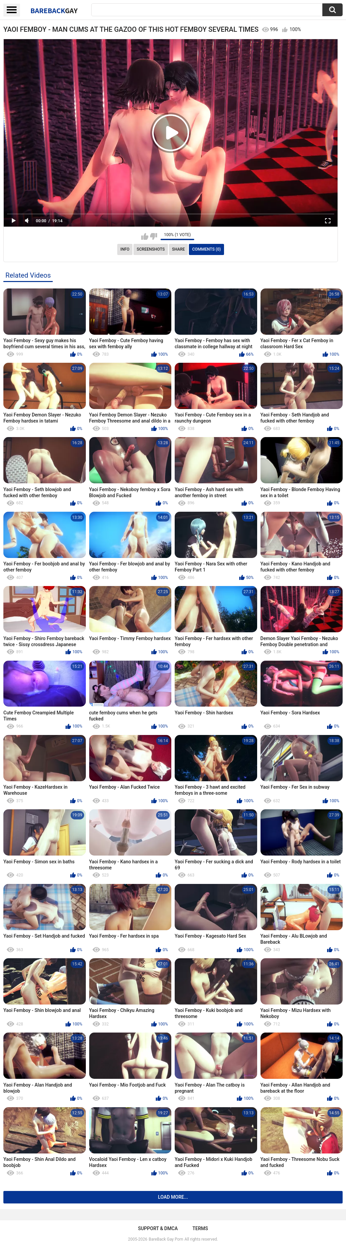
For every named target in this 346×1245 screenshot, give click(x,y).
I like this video (144, 236)
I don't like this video (153, 236)
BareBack (54, 10)
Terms (200, 1228)
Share (178, 249)
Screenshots (151, 249)
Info (124, 249)
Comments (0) (206, 249)
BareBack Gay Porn (166, 1239)
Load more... (173, 1197)
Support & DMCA (157, 1228)
